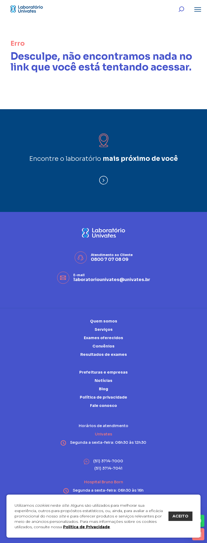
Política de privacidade (103, 397)
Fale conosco (103, 405)
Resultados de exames (103, 354)
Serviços (104, 329)
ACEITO (180, 516)
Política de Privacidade (86, 526)
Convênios (103, 346)
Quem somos (103, 321)
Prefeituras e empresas (103, 372)
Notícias (103, 380)
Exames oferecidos (103, 337)
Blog (103, 388)
